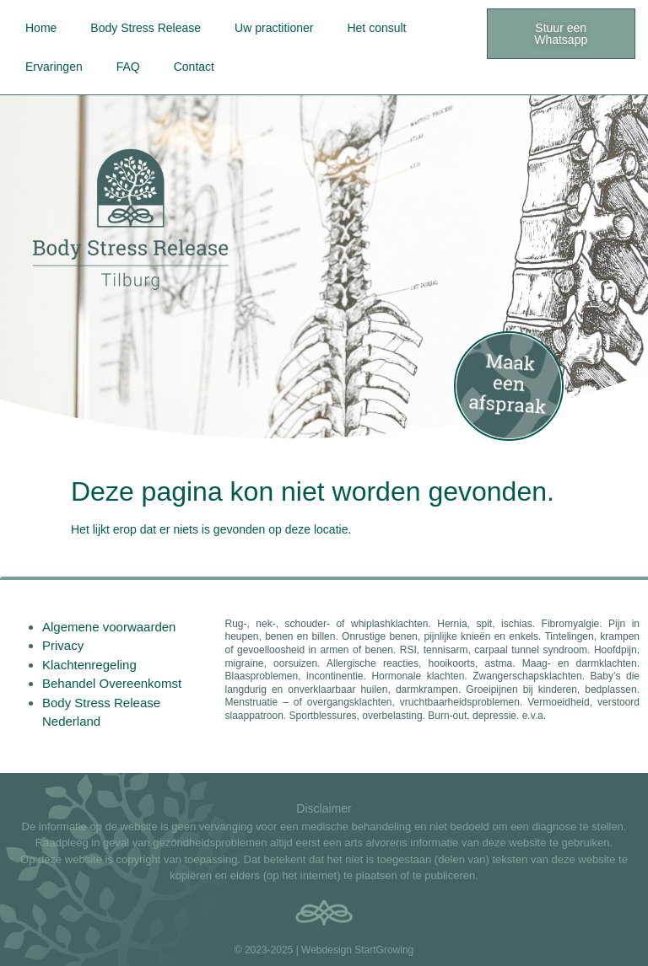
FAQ (128, 66)
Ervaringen (54, 66)
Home (41, 28)
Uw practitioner (274, 28)
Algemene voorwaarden (109, 627)
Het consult (376, 28)
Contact (194, 66)
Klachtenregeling (89, 664)
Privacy (63, 645)
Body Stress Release (145, 28)
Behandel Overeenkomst (111, 683)
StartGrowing (383, 950)
